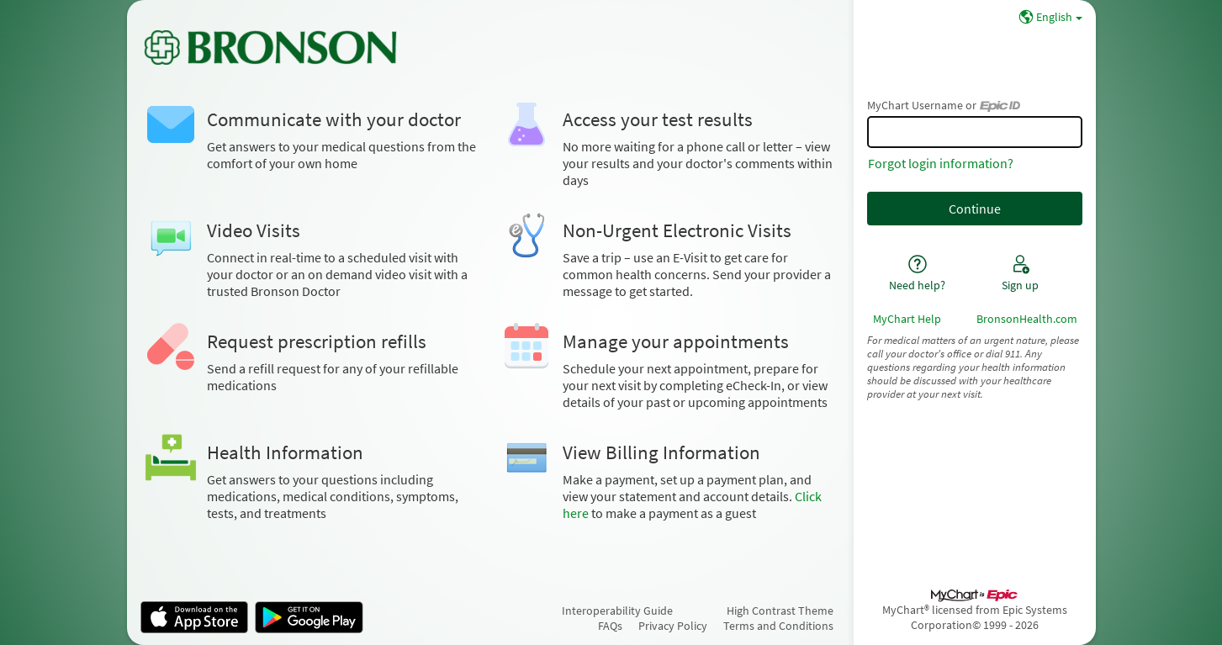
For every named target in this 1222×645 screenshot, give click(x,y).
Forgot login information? (940, 163)
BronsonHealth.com (1026, 318)
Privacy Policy (672, 625)
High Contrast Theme (780, 610)
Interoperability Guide (617, 610)
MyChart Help (907, 318)
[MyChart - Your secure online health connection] (270, 47)
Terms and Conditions (778, 625)
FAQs (610, 625)
